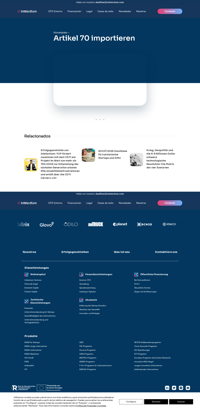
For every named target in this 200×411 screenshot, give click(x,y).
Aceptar (181, 401)
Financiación (74, 11)
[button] (74, 11)
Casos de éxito (105, 11)
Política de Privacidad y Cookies (91, 406)
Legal (89, 11)
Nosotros (141, 11)
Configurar (131, 401)
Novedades (125, 11)
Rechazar (156, 401)
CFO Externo (55, 11)
